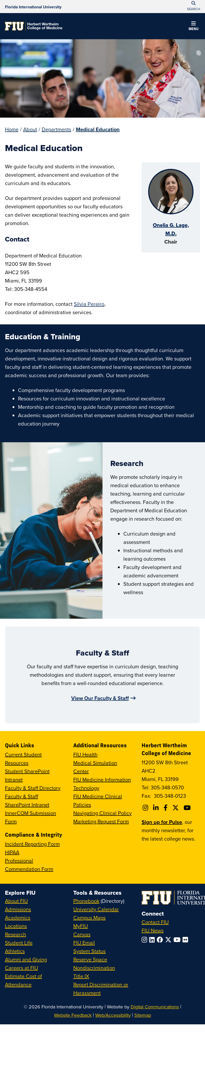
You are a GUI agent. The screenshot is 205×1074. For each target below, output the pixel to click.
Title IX (81, 976)
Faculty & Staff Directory (33, 788)
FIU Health (85, 754)
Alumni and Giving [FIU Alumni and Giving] (26, 959)
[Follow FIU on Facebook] (161, 940)
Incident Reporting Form (32, 844)
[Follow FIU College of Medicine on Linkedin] (156, 807)
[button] (193, 26)
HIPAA (12, 852)
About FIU (16, 901)
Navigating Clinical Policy (102, 813)
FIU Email (84, 942)
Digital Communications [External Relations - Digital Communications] (155, 1006)
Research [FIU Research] (15, 934)
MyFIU (80, 926)
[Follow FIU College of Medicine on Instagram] (146, 807)
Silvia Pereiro (89, 304)
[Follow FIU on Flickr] (186, 940)
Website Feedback (73, 1015)
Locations (16, 926)
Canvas (82, 934)
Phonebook (86, 901)
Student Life (19, 942)
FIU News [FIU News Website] (153, 930)
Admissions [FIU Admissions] (18, 909)
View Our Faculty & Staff (100, 698)
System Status (89, 951)
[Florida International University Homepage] (33, 6)
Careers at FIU (21, 968)
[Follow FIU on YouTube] (178, 940)
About (30, 129)
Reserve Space (90, 959)
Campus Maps (89, 917)
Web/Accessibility (113, 1015)
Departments (56, 129)
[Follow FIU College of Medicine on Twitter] (176, 807)
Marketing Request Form (101, 821)
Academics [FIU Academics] (17, 917)
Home (12, 129)
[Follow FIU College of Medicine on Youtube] (188, 807)
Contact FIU (155, 922)
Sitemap (142, 1015)
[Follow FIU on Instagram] (145, 940)
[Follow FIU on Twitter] (169, 940)
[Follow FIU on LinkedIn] (153, 940)
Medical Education (98, 129)
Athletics (15, 951)
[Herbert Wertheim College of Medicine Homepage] (33, 26)
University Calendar (96, 909)
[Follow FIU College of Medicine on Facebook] (166, 807)
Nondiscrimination (94, 968)
